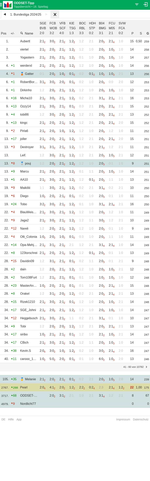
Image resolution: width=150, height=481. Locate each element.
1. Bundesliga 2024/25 (25, 14)
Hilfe (11, 419)
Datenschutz (141, 419)
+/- (12, 33)
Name (26, 33)
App (19, 419)
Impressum (123, 419)
